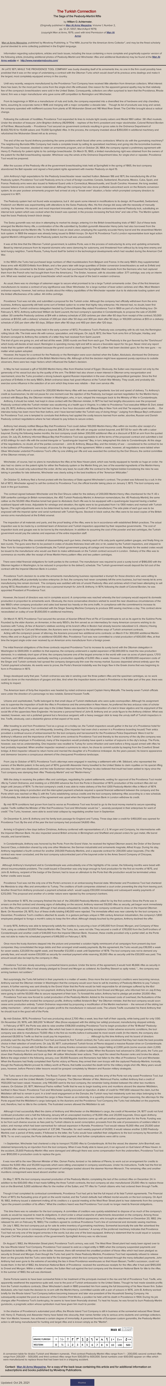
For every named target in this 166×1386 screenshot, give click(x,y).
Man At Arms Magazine (78, 25)
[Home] (82, 1382)
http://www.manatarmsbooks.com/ (39, 60)
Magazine (21, 42)
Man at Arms (9, 42)
